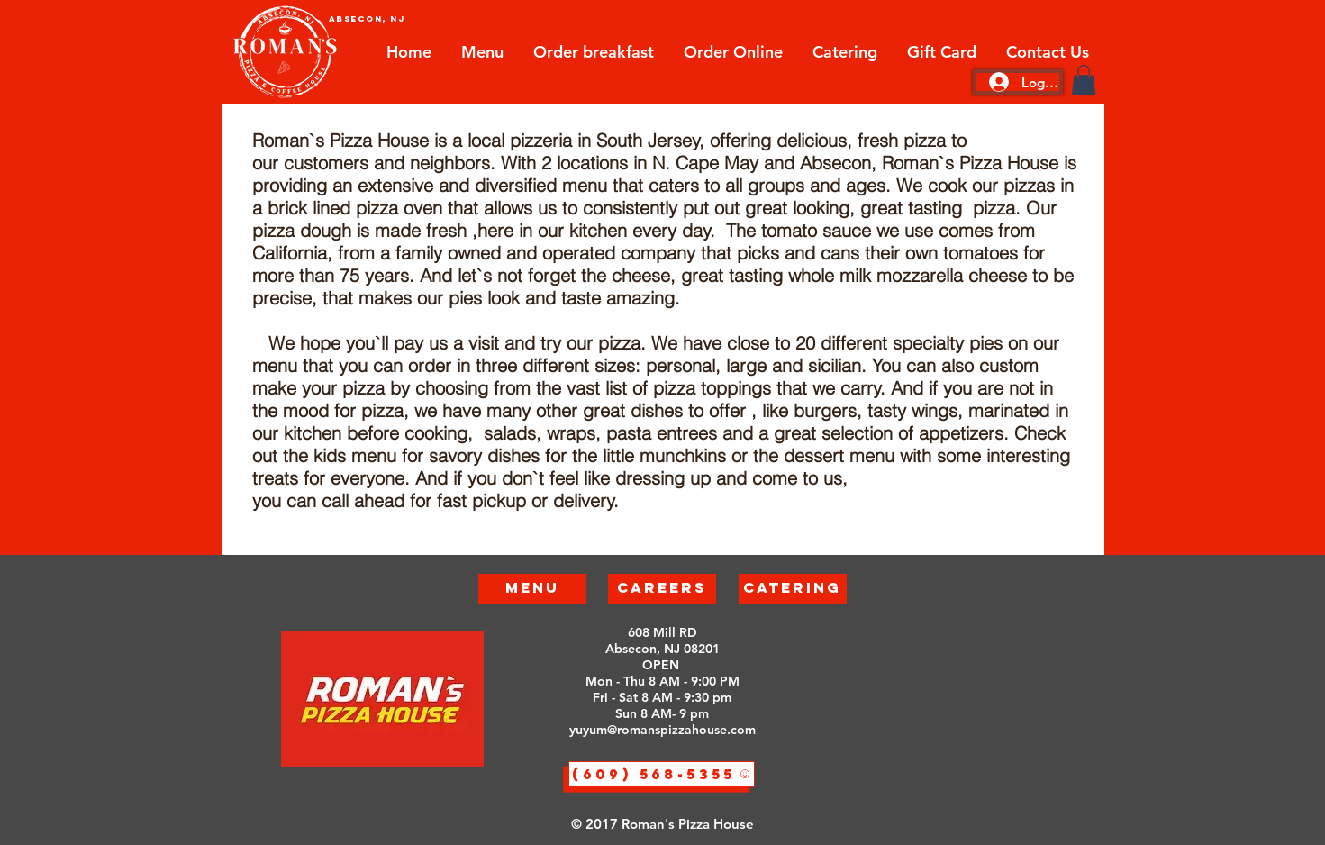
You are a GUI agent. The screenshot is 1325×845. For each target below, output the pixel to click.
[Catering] (793, 589)
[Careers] (662, 589)
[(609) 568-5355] (661, 774)
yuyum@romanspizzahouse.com (662, 730)
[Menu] (532, 589)
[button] (1083, 80)
